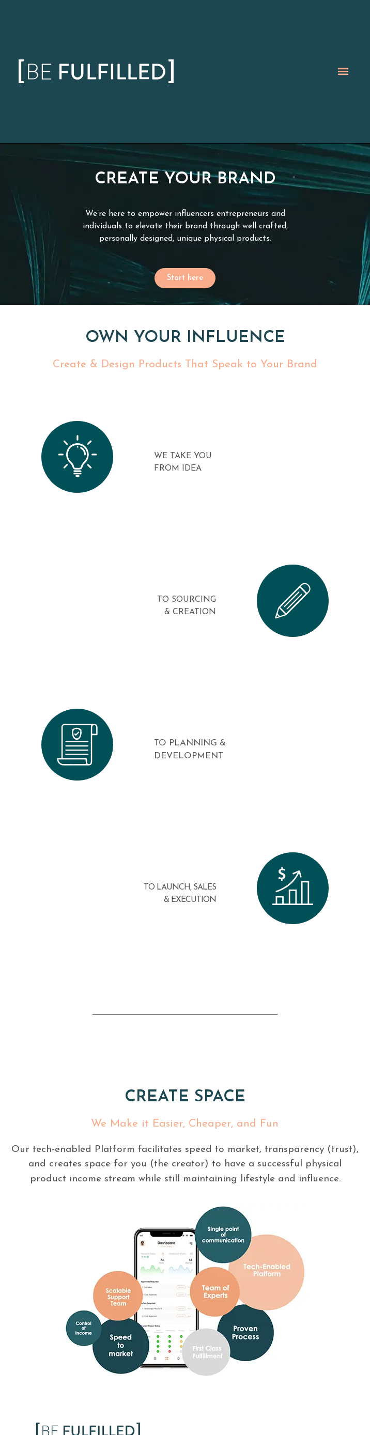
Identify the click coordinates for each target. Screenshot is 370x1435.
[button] (342, 71)
